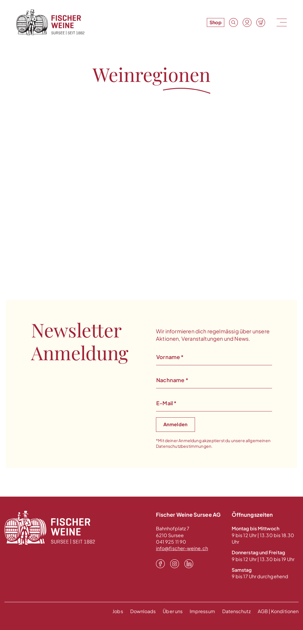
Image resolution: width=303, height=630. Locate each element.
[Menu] (281, 22)
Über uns (173, 611)
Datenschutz (236, 611)
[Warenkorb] (260, 22)
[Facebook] (160, 563)
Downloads (143, 611)
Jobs (117, 611)
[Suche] (233, 22)
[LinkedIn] (188, 563)
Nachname (172, 380)
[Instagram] (174, 563)
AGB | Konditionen (278, 611)
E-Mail (166, 403)
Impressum (202, 611)
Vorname (170, 356)
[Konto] (247, 22)
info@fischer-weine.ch (182, 548)
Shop (215, 22)
